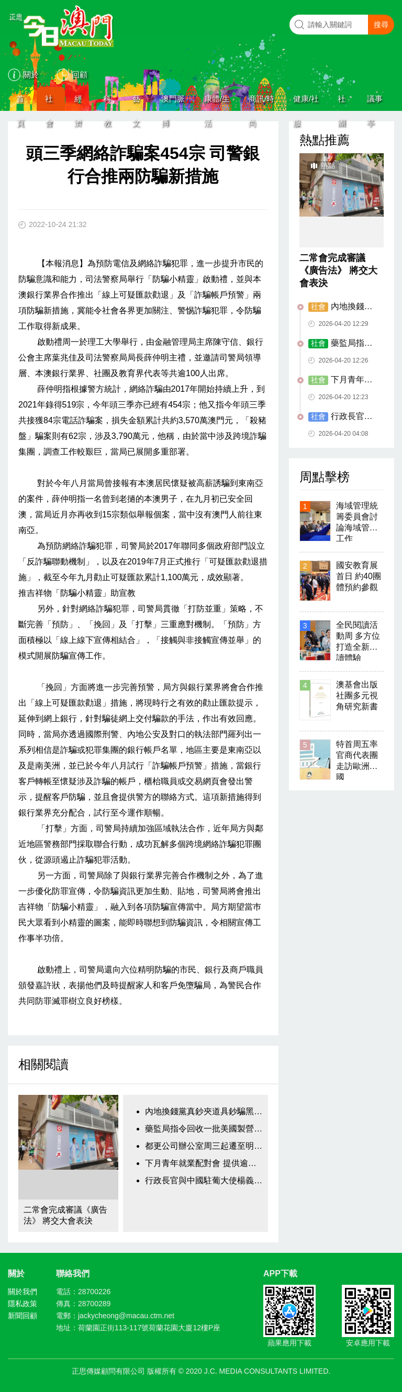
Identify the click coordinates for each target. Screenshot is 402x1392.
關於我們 (22, 1291)
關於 (31, 74)
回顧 (79, 74)
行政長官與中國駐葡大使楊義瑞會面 (203, 1180)
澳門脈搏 (173, 102)
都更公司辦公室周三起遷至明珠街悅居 (203, 1145)
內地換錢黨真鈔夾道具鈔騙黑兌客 (203, 1111)
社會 (49, 102)
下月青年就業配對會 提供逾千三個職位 (203, 1163)
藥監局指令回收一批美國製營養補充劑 (203, 1128)
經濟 (78, 102)
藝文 (136, 102)
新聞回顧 (22, 1315)
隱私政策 (22, 1303)
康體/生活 (217, 102)
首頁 (20, 102)
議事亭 (375, 102)
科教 (107, 102)
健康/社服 (306, 102)
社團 (341, 102)
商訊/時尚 (261, 102)
